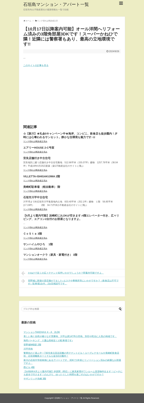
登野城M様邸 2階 (32, 344)
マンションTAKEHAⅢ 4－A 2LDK (42, 332)
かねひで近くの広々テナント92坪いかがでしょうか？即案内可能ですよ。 (62, 273)
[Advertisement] (72, 96)
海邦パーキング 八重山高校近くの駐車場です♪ (48, 340)
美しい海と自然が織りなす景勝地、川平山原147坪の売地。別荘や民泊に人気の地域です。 (70, 336)
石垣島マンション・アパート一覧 (56, 4)
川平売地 (28, 349)
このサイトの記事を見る (35, 65)
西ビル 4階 (29, 367)
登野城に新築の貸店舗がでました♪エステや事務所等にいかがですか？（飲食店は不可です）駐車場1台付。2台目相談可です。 (70, 282)
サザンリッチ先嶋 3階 (35, 378)
